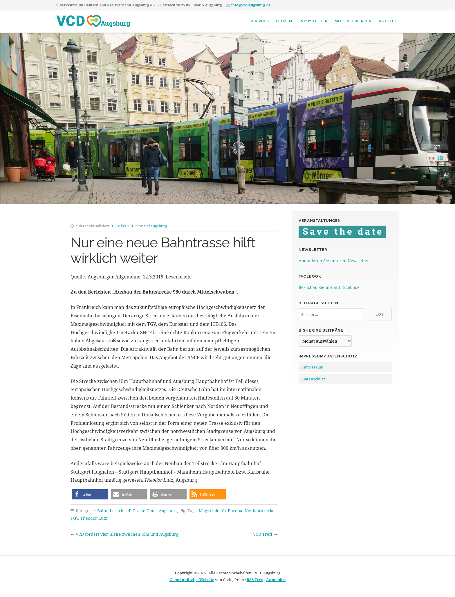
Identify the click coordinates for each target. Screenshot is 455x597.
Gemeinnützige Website (191, 579)
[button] (90, 494)
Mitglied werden (353, 21)
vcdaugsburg (155, 226)
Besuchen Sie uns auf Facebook (329, 287)
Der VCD (258, 21)
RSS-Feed (255, 579)
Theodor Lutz (93, 518)
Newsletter (314, 21)
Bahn (102, 510)
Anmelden (276, 579)
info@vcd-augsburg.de (251, 5)
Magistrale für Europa (220, 510)
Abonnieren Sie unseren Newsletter (334, 260)
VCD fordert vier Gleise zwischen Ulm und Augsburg (127, 534)
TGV (74, 518)
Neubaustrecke (260, 510)
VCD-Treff (262, 534)
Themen (283, 21)
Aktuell (388, 21)
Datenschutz (313, 379)
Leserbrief (120, 510)
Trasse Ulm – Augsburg (155, 510)
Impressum (313, 367)
